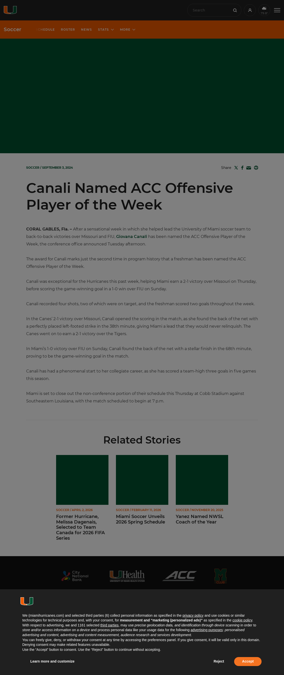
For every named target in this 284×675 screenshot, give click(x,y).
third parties (109, 625)
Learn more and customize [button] (52, 661)
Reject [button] (219, 661)
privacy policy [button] (193, 615)
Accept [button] (248, 661)
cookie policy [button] (242, 620)
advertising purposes (206, 630)
